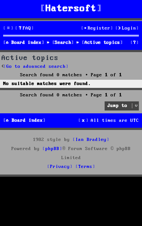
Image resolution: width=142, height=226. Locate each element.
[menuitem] (24, 28)
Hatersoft (71, 9)
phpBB (52, 148)
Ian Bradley (90, 139)
